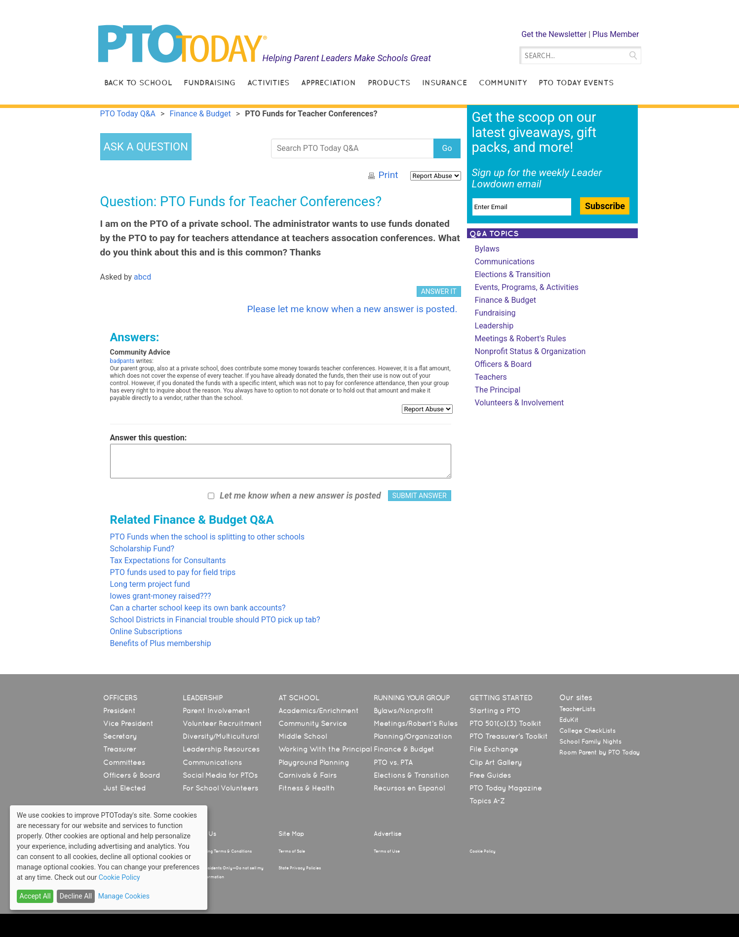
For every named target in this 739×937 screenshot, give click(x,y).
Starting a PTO (494, 711)
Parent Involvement (216, 711)
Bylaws (487, 248)
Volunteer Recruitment (222, 723)
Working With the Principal (325, 749)
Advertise (387, 833)
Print (388, 174)
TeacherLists (577, 709)
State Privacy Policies (299, 867)
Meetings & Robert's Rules (520, 338)
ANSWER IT (439, 291)
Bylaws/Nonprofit (403, 711)
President (119, 711)
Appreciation (328, 82)
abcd (142, 277)
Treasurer (119, 749)
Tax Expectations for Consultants (168, 560)
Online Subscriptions (146, 631)
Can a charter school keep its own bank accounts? (198, 608)
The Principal (498, 390)
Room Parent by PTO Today (599, 752)
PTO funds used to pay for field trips (173, 572)
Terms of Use (387, 851)
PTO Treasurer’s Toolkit (508, 736)
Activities (268, 82)
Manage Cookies (124, 896)
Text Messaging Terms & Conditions (217, 851)
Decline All (76, 896)
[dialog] (108, 857)
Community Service (312, 723)
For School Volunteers (220, 788)
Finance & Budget (505, 300)
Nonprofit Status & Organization (530, 351)
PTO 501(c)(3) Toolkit (505, 723)
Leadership (494, 325)
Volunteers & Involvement (519, 402)
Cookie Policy (482, 851)
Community (503, 82)
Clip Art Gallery (495, 762)
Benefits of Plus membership (160, 643)
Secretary (120, 736)
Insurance (444, 82)
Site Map (291, 833)
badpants (122, 361)
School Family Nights (590, 741)
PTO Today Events (576, 82)
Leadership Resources (221, 749)
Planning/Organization (413, 736)
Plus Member (615, 34)
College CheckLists (587, 730)
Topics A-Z (487, 801)
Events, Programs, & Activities (527, 287)
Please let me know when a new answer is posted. (352, 309)
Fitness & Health (306, 788)
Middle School (302, 736)
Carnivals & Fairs (307, 775)
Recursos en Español (409, 788)
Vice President (128, 723)
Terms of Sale (291, 851)
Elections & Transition (513, 274)
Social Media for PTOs (220, 775)
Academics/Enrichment (318, 711)
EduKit (569, 720)
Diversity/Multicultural (221, 736)
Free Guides (490, 775)
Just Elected (124, 788)
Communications (505, 261)
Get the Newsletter (553, 34)
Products (389, 82)
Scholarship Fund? (142, 548)
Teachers (491, 377)
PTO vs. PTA (393, 762)
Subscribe (605, 206)
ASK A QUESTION (146, 147)
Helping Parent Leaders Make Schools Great (346, 58)
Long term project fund (150, 584)
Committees (124, 762)
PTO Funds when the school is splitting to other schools (207, 536)
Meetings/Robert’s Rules (416, 723)
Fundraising (209, 82)
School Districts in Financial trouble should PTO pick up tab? (215, 619)
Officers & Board (503, 364)
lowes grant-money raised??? (160, 596)
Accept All (35, 896)
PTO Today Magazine (505, 788)
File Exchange (493, 749)
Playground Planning (313, 762)
